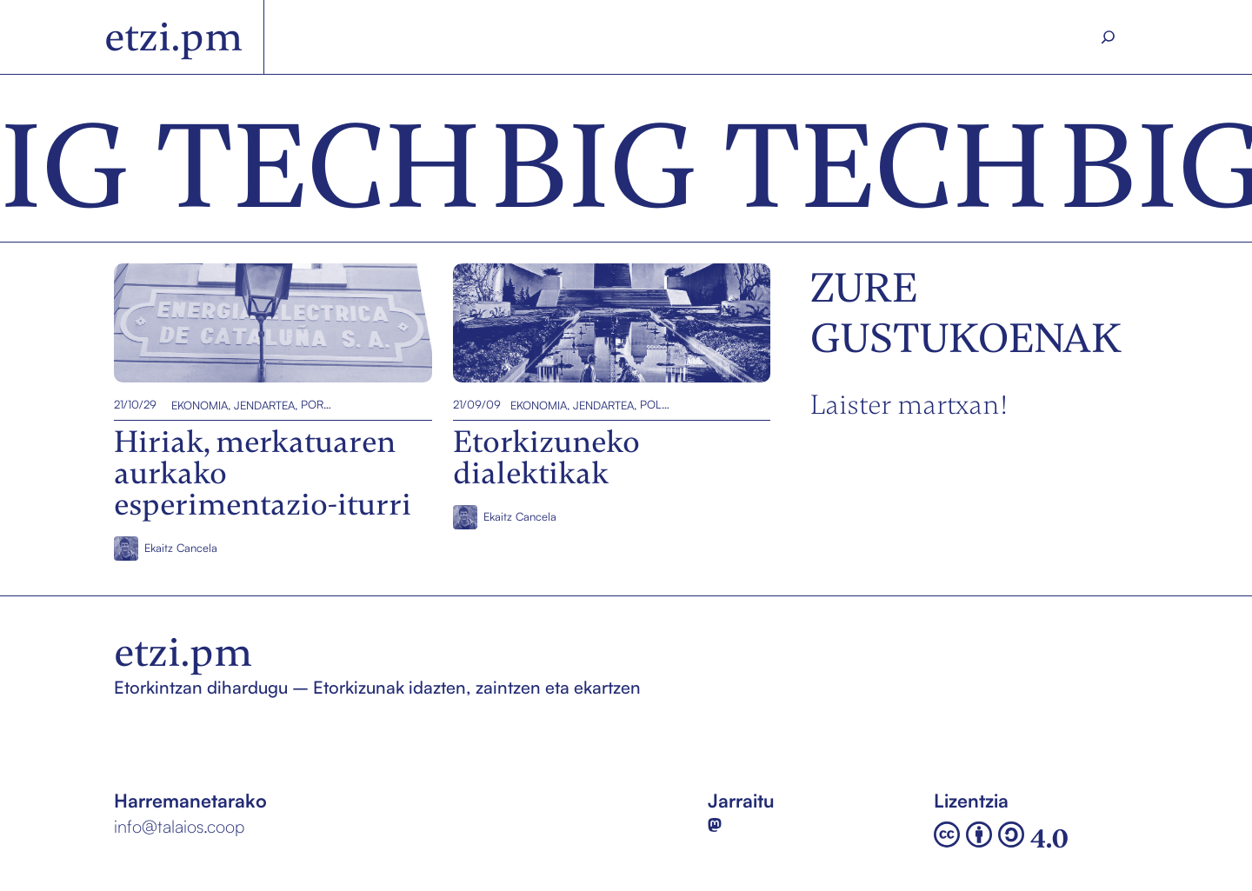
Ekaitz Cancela (180, 548)
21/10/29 (135, 404)
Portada (316, 404)
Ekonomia (199, 404)
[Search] (1108, 37)
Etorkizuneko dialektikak (557, 323)
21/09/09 (476, 404)
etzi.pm (173, 37)
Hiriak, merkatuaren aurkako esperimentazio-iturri (235, 323)
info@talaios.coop (179, 826)
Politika (654, 404)
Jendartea (264, 404)
